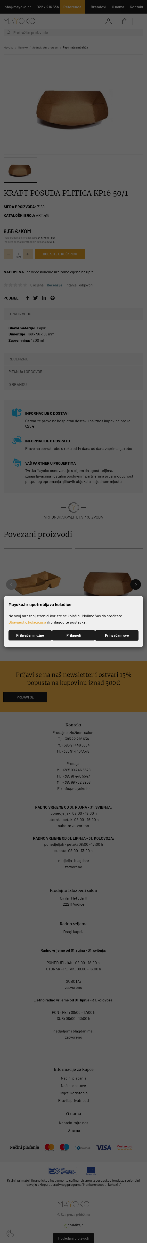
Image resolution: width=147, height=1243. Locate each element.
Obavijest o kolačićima (27, 621)
